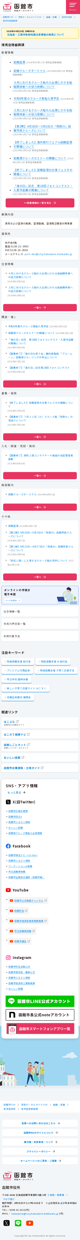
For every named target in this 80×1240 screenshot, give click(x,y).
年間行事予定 (12, 636)
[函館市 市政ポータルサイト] (18, 7)
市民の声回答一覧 (15, 624)
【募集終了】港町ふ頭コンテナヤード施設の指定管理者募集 (40, 457)
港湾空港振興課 (10, 20)
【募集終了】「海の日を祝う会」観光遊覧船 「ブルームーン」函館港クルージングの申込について (40, 355)
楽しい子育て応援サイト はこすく (26, 688)
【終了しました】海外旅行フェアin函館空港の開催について (43, 144)
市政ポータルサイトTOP (29, 17)
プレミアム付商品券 (18, 670)
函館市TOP (8, 17)
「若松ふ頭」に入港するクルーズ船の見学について (38, 560)
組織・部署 (51, 17)
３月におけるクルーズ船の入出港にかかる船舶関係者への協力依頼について (43, 112)
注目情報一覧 (12, 611)
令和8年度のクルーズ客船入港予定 (36, 98)
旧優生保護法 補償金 (19, 697)
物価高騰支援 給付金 (19, 661)
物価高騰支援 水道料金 (54, 661)
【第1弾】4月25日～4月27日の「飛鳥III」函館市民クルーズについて (41, 548)
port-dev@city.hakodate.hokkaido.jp (48, 254)
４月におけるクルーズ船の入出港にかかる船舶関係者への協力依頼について (43, 84)
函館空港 (19, 62)
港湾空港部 (67, 17)
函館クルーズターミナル (30, 70)
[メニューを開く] (73, 7)
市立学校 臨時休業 (17, 679)
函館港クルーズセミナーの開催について (40, 158)
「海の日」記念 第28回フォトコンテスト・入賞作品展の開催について (43, 188)
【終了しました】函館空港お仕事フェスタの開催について (43, 172)
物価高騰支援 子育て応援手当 (57, 670)
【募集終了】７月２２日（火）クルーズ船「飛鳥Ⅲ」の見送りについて (40, 418)
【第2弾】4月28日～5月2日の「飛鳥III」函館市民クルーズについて (42, 128)
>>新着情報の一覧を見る (37, 202)
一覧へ (40, 307)
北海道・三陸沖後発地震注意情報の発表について (35, 34)
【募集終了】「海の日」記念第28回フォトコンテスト (39, 367)
